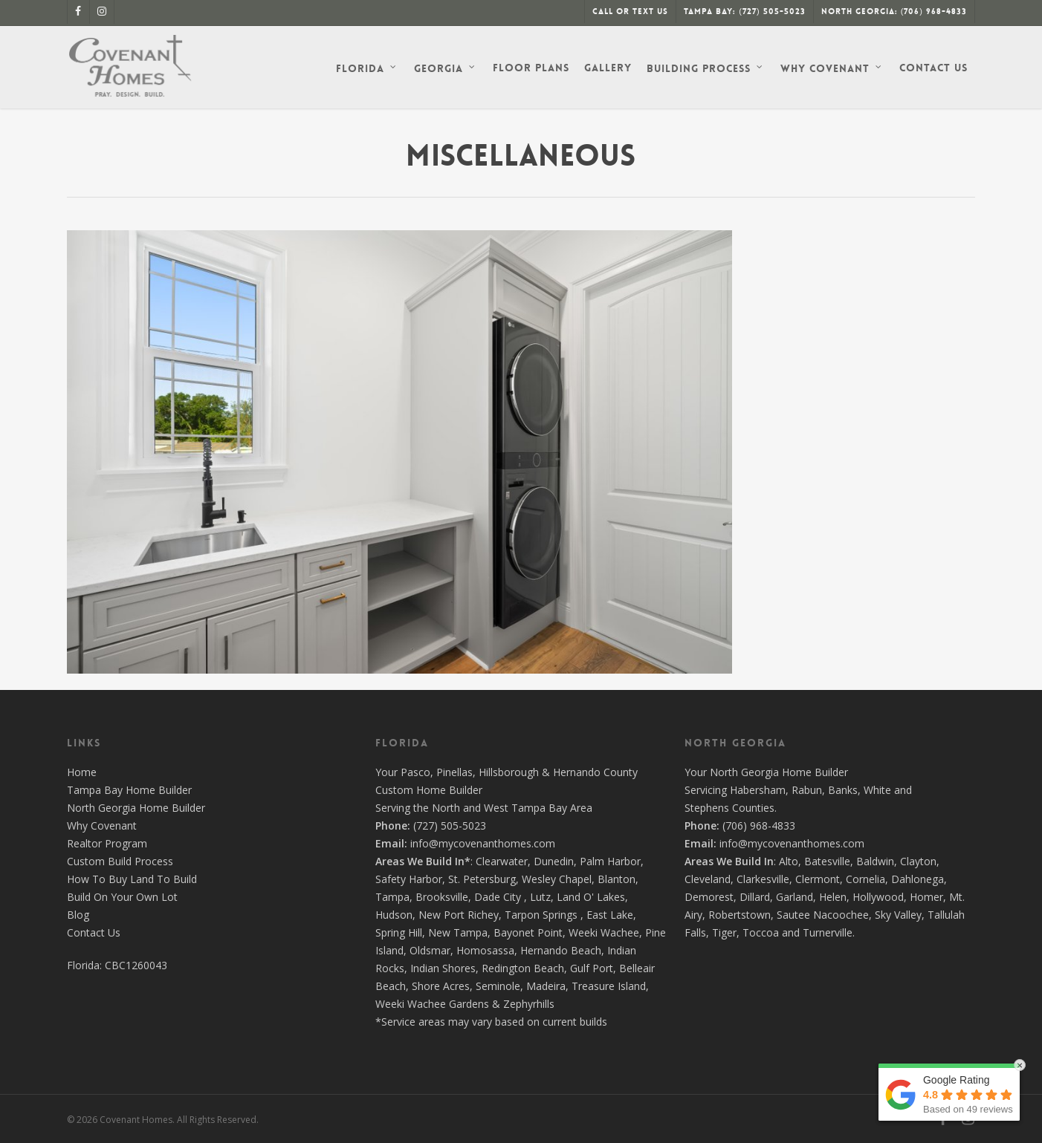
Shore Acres (441, 986)
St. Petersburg (482, 879)
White (877, 790)
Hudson (393, 915)
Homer (926, 897)
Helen (833, 897)
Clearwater (502, 861)
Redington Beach (523, 968)
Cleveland (708, 879)
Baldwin (875, 861)
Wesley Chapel (557, 879)
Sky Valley (898, 915)
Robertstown (739, 915)
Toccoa (760, 932)
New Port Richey (458, 915)
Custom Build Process (120, 861)
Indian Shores (443, 968)
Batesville (827, 861)
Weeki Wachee (604, 932)
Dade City (497, 897)
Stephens (707, 808)
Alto (788, 861)
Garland (794, 897)
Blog (78, 915)
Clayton (918, 861)
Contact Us (93, 932)
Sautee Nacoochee (823, 915)
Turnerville (827, 932)
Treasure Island (609, 986)
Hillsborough (509, 772)
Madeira (546, 986)
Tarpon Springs (541, 915)
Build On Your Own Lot (122, 897)
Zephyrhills (528, 1004)
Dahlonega (917, 879)
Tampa (392, 897)
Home (82, 772)
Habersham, (761, 790)
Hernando (577, 772)
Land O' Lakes (591, 897)
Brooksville (441, 897)
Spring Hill (398, 932)
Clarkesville (763, 879)
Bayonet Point (528, 932)
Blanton (616, 879)
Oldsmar (430, 950)
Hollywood (878, 897)
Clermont (817, 879)
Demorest (709, 897)
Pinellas (454, 772)
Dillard (755, 897)
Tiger (724, 932)
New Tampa (458, 932)
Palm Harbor (610, 861)
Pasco (415, 772)
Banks (843, 790)
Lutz (540, 897)
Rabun (807, 790)
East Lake (609, 915)
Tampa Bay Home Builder (129, 790)
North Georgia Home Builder (136, 808)
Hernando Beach (560, 950)
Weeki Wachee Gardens (432, 1004)
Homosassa (485, 950)
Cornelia (865, 879)
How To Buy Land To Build (132, 879)
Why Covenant (102, 825)
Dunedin (554, 861)
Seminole (498, 986)
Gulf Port (591, 968)
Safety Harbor (408, 879)
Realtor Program (107, 843)
